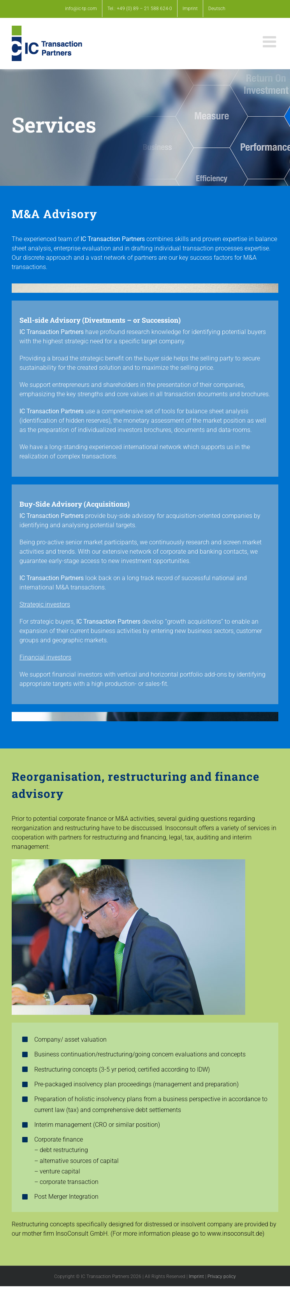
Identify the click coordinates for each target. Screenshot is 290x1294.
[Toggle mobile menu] (270, 41)
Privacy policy (221, 1276)
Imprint (196, 1276)
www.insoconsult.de (234, 1233)
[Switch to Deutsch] (216, 8)
